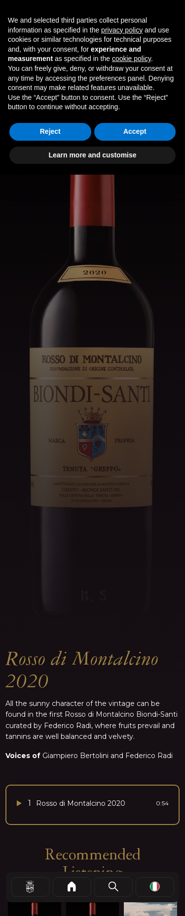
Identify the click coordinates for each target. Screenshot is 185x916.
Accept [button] (135, 131)
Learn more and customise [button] (92, 155)
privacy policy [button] (122, 30)
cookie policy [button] (131, 58)
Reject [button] (50, 131)
